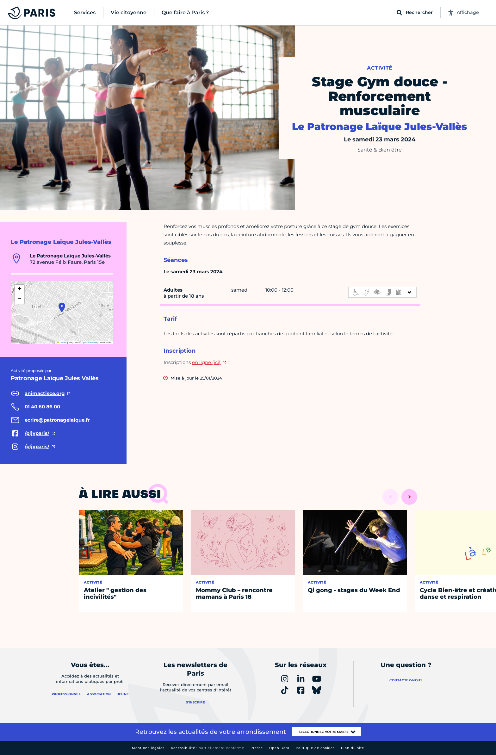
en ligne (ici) (206, 362)
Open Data (279, 748)
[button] (62, 307)
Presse (257, 748)
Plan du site (352, 748)
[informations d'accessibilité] (382, 292)
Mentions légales (148, 748)
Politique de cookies (315, 748)
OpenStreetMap (90, 342)
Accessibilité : (207, 748)
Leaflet (62, 342)
